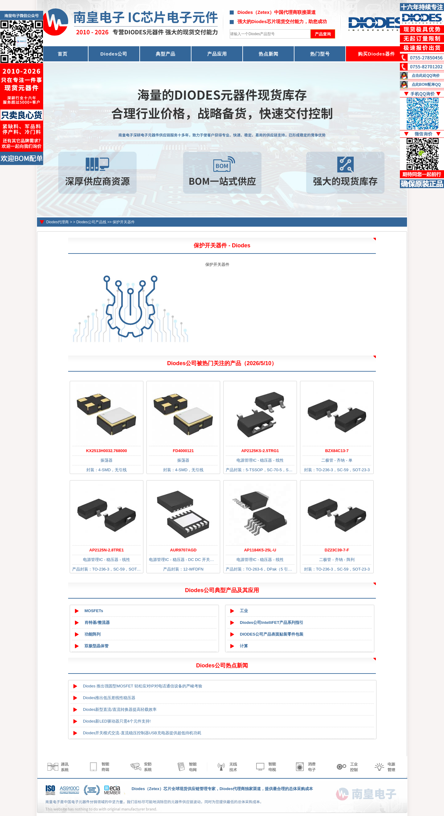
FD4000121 (183, 450)
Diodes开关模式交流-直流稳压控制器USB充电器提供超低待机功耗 (142, 733)
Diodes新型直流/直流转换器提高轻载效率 (120, 709)
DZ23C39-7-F (337, 550)
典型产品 (165, 53)
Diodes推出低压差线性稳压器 (109, 697)
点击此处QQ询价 (426, 75)
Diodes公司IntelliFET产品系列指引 (271, 622)
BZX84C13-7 (337, 450)
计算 (244, 646)
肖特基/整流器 (97, 622)
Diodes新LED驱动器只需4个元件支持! (117, 721)
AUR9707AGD (183, 550)
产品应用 (217, 53)
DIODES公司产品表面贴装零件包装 (271, 634)
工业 (244, 610)
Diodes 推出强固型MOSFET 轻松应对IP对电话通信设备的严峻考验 (142, 686)
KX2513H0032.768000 (106, 450)
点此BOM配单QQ (426, 84)
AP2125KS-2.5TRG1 (260, 450)
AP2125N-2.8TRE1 (106, 550)
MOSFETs (93, 610)
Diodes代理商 (57, 222)
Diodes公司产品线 (91, 222)
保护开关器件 (124, 222)
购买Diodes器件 (376, 53)
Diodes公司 (113, 53)
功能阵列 (92, 634)
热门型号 (320, 53)
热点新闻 (268, 53)
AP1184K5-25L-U (260, 550)
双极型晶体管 (96, 646)
